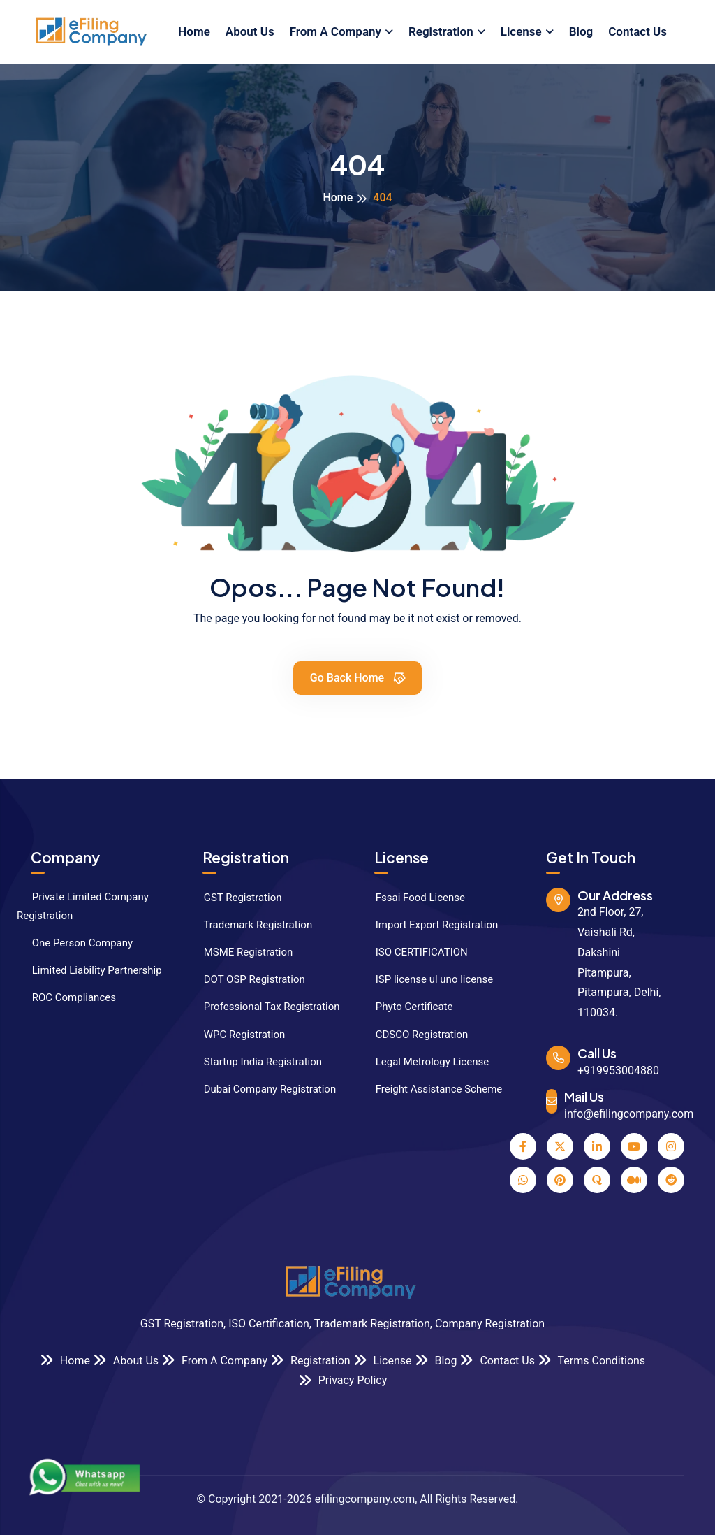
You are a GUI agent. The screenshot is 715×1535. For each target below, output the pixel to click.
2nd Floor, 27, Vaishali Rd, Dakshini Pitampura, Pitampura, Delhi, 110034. (619, 962)
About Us (250, 31)
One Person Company (75, 943)
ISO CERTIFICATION (414, 952)
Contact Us (637, 31)
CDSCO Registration (414, 1034)
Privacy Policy (342, 1380)
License (521, 31)
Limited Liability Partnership (89, 970)
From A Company (335, 31)
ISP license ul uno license (426, 979)
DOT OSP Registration (247, 979)
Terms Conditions (591, 1360)
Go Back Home (358, 677)
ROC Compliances (66, 997)
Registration (440, 31)
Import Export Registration (429, 924)
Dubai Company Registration (262, 1089)
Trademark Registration (250, 924)
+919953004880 (618, 1070)
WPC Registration (237, 1034)
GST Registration (235, 897)
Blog (581, 31)
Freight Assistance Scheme (431, 1089)
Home (194, 31)
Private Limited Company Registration (83, 906)
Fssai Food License (412, 897)
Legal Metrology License (424, 1061)
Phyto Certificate (406, 1006)
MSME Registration (241, 952)
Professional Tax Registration (264, 1006)
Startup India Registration (255, 1061)
